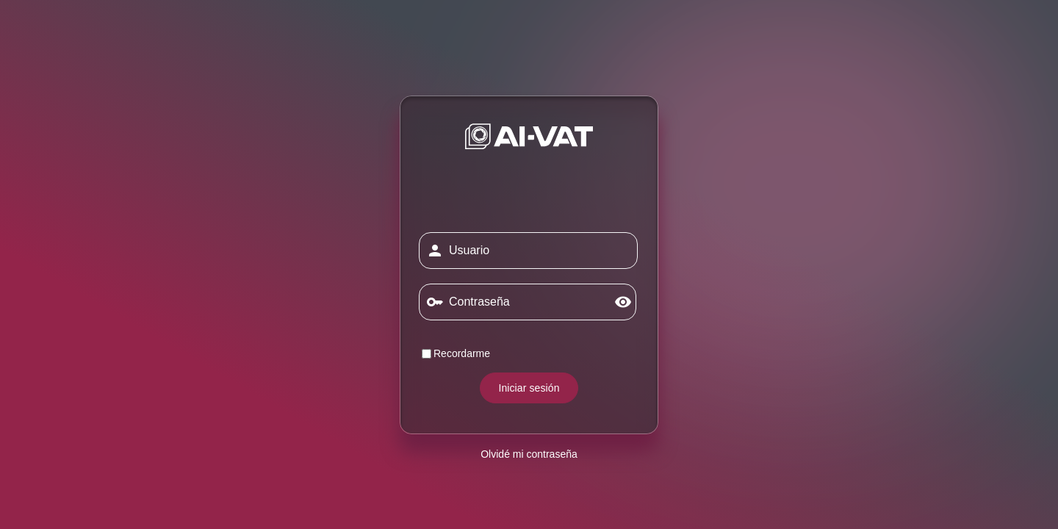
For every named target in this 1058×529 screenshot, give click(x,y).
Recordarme (456, 353)
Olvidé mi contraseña (529, 454)
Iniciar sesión (528, 388)
